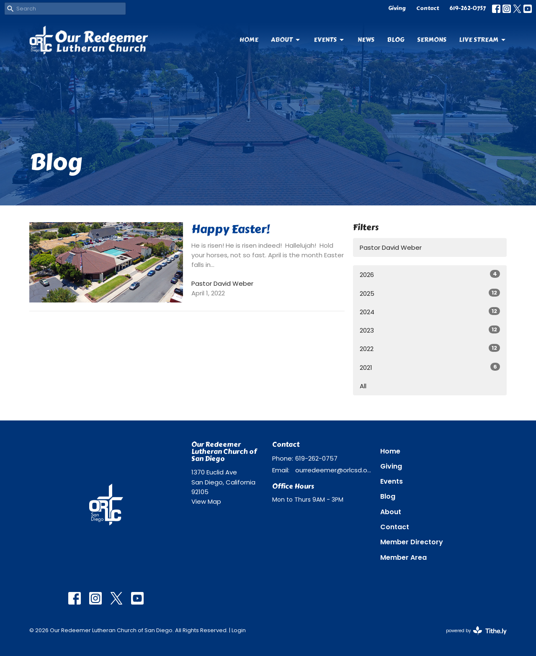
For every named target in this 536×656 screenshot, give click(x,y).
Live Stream (483, 40)
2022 (430, 348)
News (366, 40)
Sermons (431, 40)
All (363, 386)
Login (239, 630)
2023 (430, 330)
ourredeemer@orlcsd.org (333, 470)
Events (329, 40)
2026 (430, 274)
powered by (476, 631)
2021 (430, 367)
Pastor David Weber (391, 247)
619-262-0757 (467, 8)
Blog (396, 40)
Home (249, 40)
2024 (430, 311)
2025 (430, 293)
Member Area (403, 557)
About (286, 40)
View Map (206, 501)
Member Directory (411, 542)
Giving (397, 8)
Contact (427, 8)
